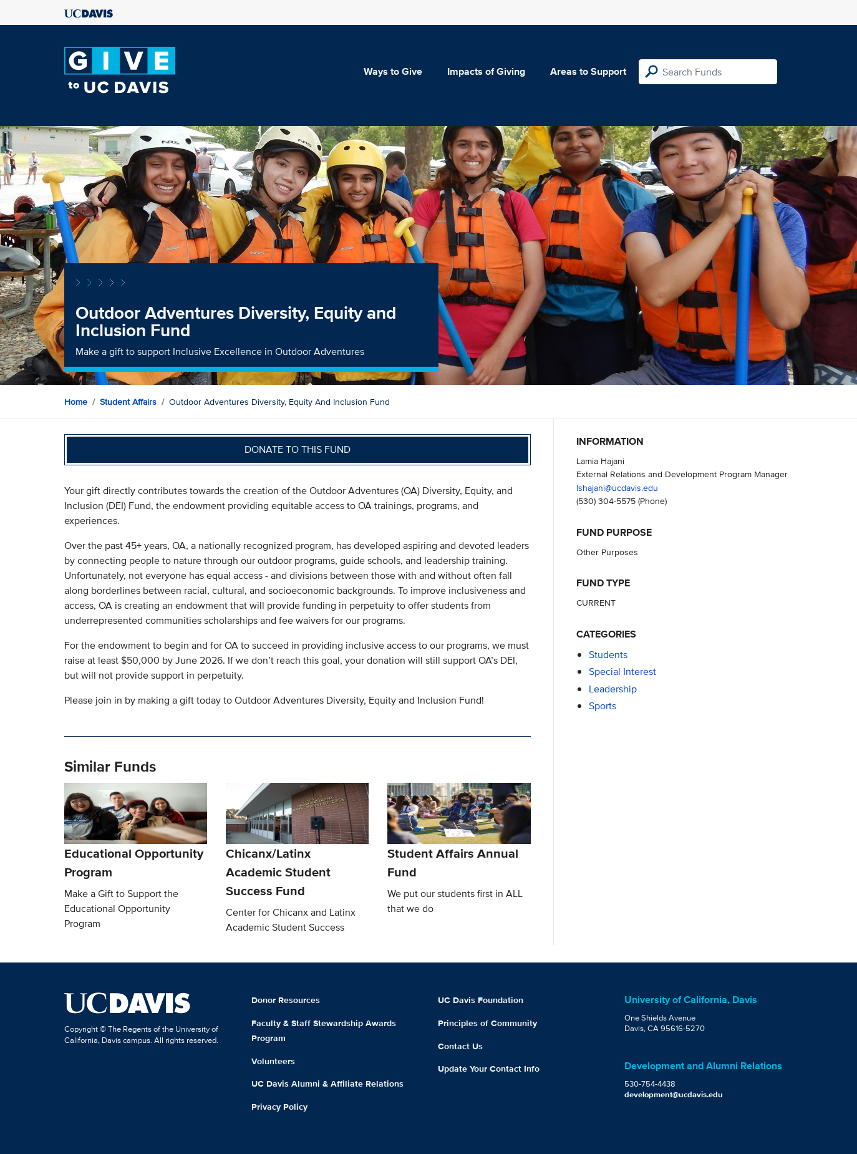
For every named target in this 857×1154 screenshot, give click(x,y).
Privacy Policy (279, 1106)
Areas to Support (588, 71)
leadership (613, 689)
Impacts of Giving (486, 71)
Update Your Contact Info (489, 1068)
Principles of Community (487, 1023)
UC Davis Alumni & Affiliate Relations (327, 1083)
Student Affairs (128, 401)
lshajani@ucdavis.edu (617, 487)
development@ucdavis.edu (673, 1094)
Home (75, 401)
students (608, 654)
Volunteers (273, 1061)
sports (602, 706)
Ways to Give (393, 71)
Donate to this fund (298, 449)
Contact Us (460, 1046)
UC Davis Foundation (480, 1000)
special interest (622, 671)
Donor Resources (285, 1000)
